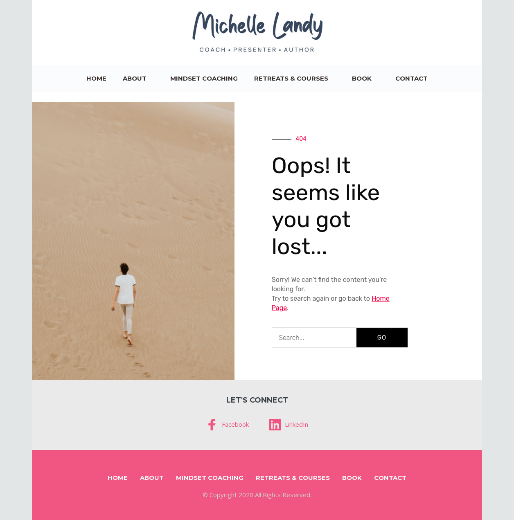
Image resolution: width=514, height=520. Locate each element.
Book (362, 78)
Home (96, 78)
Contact (411, 78)
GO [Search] (381, 337)
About (135, 78)
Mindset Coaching (204, 78)
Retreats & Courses (291, 78)
